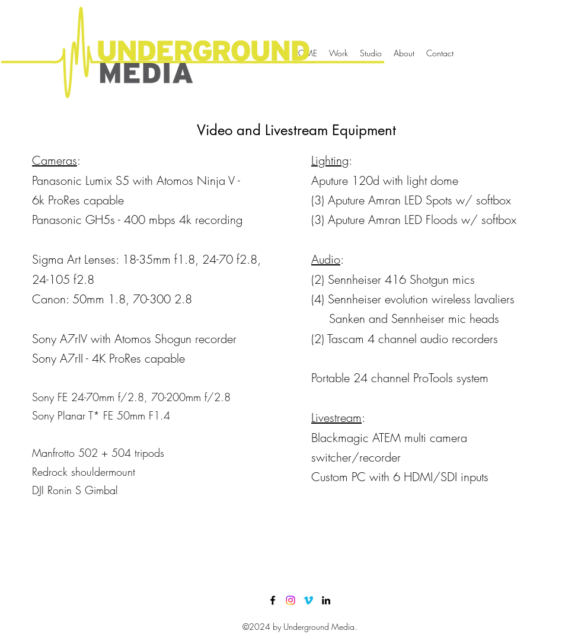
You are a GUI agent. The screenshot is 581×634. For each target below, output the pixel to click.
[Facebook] (273, 600)
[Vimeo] (308, 600)
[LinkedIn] (326, 600)
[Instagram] (290, 600)
